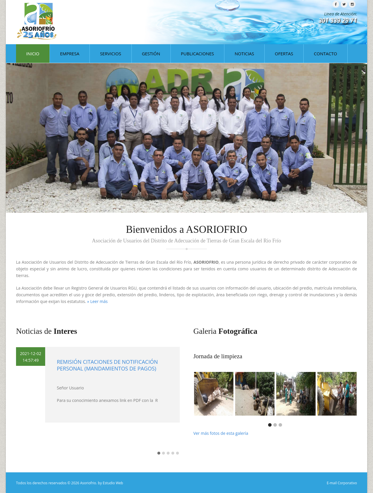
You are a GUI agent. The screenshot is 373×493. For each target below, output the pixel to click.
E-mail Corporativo (342, 482)
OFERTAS (284, 53)
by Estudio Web (110, 482)
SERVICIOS (110, 53)
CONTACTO (325, 53)
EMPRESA (69, 53)
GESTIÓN (151, 53)
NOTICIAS (244, 53)
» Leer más (97, 301)
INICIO (32, 53)
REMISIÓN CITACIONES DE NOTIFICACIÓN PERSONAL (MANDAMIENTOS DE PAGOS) (107, 365)
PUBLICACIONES (197, 53)
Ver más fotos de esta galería (220, 433)
